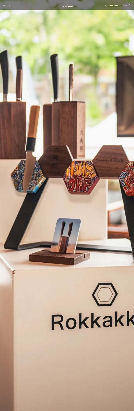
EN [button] (126, 5)
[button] (67, 5)
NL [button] (123, 5)
